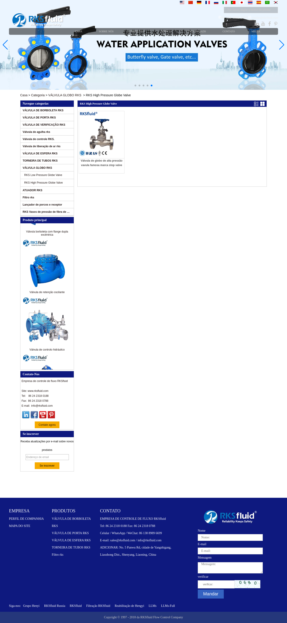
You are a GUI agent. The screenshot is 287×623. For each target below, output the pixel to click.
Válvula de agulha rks (36, 132)
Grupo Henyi (31, 606)
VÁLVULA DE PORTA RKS (39, 117)
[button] (135, 85)
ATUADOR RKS (32, 190)
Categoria (38, 95)
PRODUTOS (63, 510)
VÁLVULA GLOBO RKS (64, 95)
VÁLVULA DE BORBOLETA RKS (43, 110)
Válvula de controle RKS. (38, 139)
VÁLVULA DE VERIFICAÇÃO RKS (44, 124)
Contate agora (47, 424)
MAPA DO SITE (19, 526)
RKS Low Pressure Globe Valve (43, 175)
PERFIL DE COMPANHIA (26, 518)
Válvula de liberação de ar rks (42, 146)
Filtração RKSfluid (98, 606)
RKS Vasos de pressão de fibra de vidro (46, 211)
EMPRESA (19, 510)
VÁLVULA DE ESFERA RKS (40, 153)
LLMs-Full (168, 606)
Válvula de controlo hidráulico (47, 350)
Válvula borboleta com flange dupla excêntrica (47, 234)
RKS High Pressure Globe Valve (43, 182)
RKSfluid (76, 606)
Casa (24, 95)
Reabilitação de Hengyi (129, 606)
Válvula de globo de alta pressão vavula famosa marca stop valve (101, 163)
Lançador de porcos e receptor (42, 204)
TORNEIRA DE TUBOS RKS (40, 160)
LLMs (153, 606)
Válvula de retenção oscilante (47, 293)
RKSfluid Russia (54, 606)
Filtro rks (28, 197)
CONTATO (110, 510)
